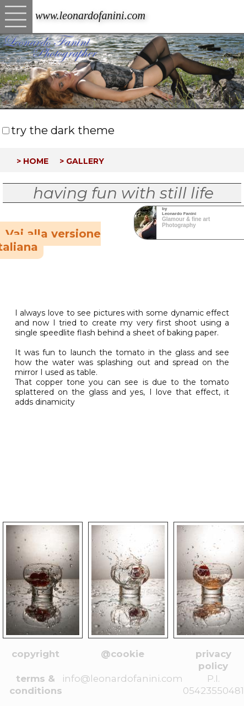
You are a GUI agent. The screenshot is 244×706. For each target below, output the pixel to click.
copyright (35, 653)
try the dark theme (63, 130)
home (35, 160)
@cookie (122, 653)
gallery (85, 160)
